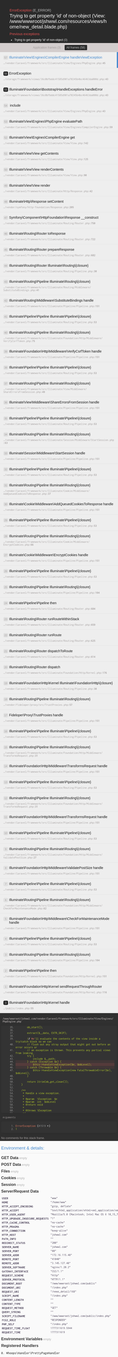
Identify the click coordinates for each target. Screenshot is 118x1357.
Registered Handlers (20, 1346)
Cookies (8, 1178)
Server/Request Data (20, 1191)
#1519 (44, 1125)
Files (5, 1171)
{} (33, 1125)
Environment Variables (22, 1339)
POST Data (11, 1164)
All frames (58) (76, 47)
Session (8, 1185)
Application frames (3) (47, 47)
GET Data (9, 1158)
